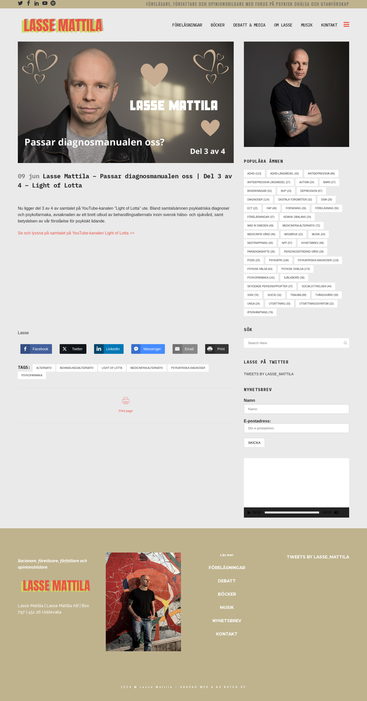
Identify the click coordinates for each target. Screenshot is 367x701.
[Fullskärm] (345, 512)
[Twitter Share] (73, 349)
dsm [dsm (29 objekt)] (326, 199)
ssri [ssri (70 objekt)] (253, 295)
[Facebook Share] (36, 349)
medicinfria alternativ (146, 368)
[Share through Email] (185, 349)
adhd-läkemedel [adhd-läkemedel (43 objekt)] (284, 173)
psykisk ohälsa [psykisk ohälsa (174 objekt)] (295, 269)
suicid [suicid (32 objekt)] (274, 295)
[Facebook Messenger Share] (148, 349)
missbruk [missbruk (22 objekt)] (293, 234)
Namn (249, 400)
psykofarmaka (31, 375)
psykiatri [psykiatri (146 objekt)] (279, 260)
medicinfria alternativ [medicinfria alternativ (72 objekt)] (301, 225)
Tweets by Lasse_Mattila (269, 374)
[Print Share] (217, 349)
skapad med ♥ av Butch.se (213, 687)
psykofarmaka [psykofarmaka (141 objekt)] (261, 277)
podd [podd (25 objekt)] (253, 260)
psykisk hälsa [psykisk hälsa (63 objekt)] (259, 269)
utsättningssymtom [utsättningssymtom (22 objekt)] (316, 303)
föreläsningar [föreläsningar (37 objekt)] (260, 217)
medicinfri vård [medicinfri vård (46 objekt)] (261, 234)
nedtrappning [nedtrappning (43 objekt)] (260, 243)
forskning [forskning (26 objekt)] (296, 208)
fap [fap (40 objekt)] (272, 208)
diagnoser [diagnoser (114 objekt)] (258, 199)
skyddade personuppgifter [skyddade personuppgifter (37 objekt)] (270, 286)
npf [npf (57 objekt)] (287, 243)
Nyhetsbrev (227, 620)
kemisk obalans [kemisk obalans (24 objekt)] (297, 217)
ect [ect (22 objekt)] (252, 208)
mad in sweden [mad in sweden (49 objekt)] (260, 225)
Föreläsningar (227, 567)
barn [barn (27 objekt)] (329, 182)
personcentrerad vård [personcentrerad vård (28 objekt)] (304, 251)
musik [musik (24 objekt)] (318, 234)
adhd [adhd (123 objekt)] (254, 173)
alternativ (43, 368)
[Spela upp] (249, 512)
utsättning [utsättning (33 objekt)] (279, 303)
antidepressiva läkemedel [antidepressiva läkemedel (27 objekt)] (268, 182)
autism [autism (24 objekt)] (306, 182)
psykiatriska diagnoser (188, 368)
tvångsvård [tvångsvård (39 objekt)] (327, 295)
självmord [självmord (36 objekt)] (294, 277)
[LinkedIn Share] (109, 349)
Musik (227, 607)
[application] (296, 487)
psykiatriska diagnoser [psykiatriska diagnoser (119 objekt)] (318, 260)
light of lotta (112, 368)
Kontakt (227, 634)
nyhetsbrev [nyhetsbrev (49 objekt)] (312, 243)
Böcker (227, 594)
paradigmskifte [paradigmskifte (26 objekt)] (261, 251)
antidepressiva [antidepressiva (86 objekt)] (321, 173)
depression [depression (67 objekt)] (311, 191)
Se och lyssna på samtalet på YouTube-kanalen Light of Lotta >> (76, 233)
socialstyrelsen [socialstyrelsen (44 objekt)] (317, 286)
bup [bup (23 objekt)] (286, 191)
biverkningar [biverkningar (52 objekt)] (259, 191)
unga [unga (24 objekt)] (253, 303)
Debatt (227, 581)
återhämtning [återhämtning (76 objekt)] (260, 312)
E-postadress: (296, 426)
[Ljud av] (336, 512)
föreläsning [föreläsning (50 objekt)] (327, 208)
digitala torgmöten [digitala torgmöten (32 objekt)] (295, 199)
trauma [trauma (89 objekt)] (298, 295)
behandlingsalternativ (77, 368)
